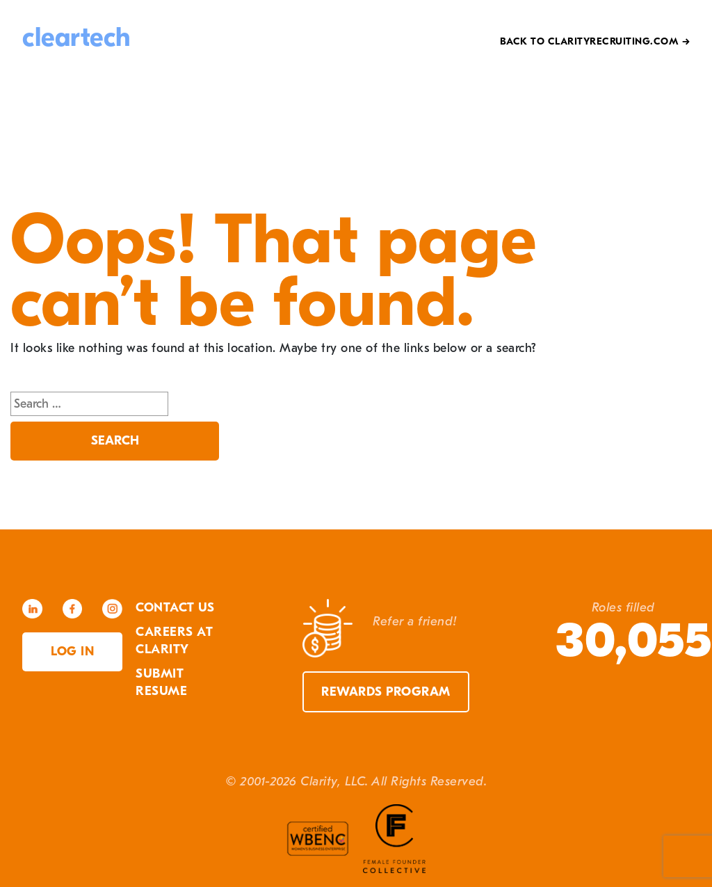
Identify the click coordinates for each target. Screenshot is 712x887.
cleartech (76, 37)
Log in (72, 651)
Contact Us (175, 607)
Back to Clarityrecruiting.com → (595, 41)
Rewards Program (386, 692)
